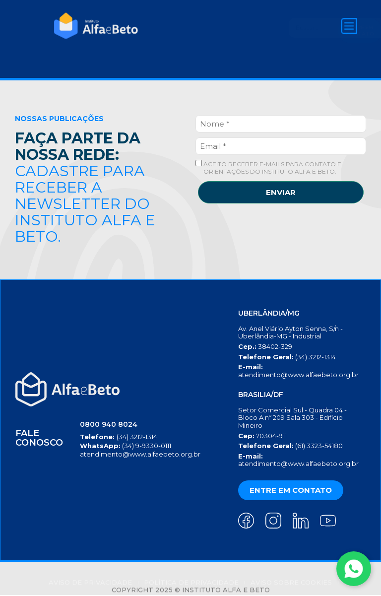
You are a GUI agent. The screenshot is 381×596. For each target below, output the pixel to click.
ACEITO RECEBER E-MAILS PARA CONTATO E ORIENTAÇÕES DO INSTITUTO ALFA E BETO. (268, 167)
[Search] (290, 28)
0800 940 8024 (106, 425)
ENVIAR (281, 192)
